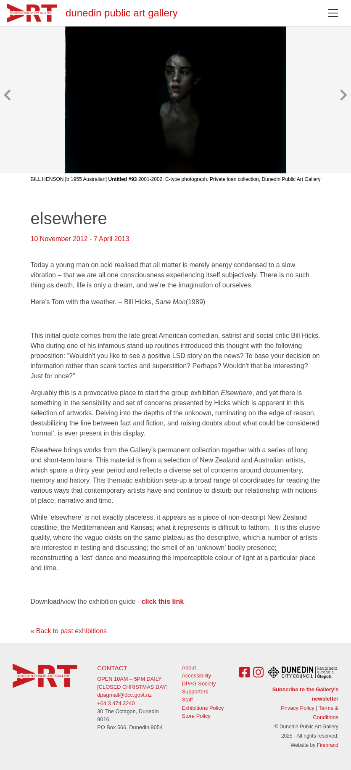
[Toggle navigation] (333, 13)
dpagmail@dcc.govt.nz (124, 695)
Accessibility (196, 675)
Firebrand (327, 745)
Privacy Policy (297, 708)
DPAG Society (199, 683)
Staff (187, 699)
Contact (112, 668)
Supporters (195, 691)
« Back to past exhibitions (69, 631)
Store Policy (196, 716)
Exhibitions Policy (203, 708)
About (189, 667)
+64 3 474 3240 (116, 703)
